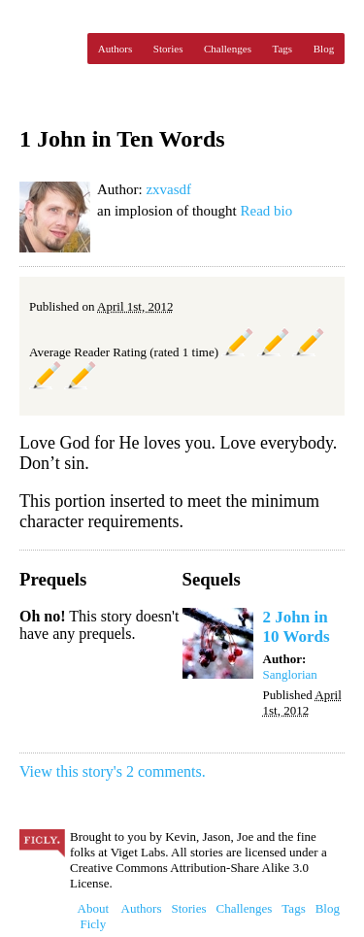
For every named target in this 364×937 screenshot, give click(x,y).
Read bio (267, 210)
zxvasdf (168, 189)
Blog (324, 48)
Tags (283, 48)
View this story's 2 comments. (112, 771)
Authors (115, 48)
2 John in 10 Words (296, 627)
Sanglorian (290, 674)
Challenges (227, 48)
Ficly (48, 48)
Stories (168, 48)
